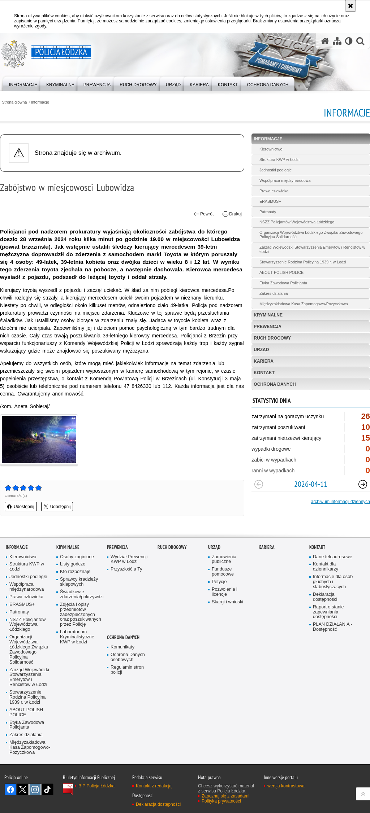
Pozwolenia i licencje (224, 592)
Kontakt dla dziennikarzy (325, 567)
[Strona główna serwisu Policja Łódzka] (325, 40)
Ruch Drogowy (272, 338)
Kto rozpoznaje (75, 571)
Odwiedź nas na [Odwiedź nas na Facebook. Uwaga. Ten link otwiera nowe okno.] (10, 789)
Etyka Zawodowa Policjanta (283, 283)
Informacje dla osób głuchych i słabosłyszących (333, 581)
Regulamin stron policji (127, 670)
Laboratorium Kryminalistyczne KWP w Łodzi (77, 637)
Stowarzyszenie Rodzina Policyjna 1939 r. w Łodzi (302, 262)
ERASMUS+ (270, 201)
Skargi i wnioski (227, 602)
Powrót (204, 214)
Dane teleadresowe (332, 557)
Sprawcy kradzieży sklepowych (79, 582)
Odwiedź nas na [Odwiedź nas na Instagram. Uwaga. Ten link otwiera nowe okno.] (35, 789)
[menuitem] (23, 83)
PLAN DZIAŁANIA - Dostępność (332, 627)
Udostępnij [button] (20, 506)
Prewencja (267, 326)
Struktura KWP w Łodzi (279, 159)
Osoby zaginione (77, 557)
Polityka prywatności (221, 801)
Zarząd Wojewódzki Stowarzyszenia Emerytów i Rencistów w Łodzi (312, 249)
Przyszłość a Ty (126, 569)
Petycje (219, 582)
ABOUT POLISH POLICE (281, 272)
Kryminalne (268, 315)
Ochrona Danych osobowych (128, 657)
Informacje (40, 102)
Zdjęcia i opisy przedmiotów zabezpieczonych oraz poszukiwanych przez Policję (80, 614)
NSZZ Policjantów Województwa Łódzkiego (296, 222)
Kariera (264, 361)
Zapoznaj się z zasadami (225, 796)
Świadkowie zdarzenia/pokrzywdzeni (81, 594)
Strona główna (14, 102)
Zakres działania (273, 293)
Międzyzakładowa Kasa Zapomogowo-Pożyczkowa (303, 304)
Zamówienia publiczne (224, 559)
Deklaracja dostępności (325, 597)
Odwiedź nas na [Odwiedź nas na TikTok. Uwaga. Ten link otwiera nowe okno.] (47, 789)
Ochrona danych (275, 384)
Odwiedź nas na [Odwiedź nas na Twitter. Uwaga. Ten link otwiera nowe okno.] (23, 789)
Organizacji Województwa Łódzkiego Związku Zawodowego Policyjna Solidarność (310, 234)
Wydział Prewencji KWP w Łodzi (129, 559)
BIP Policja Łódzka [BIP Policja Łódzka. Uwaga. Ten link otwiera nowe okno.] (96, 785)
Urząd (261, 349)
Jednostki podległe (275, 170)
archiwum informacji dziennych (340, 501)
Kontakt (264, 372)
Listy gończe (72, 564)
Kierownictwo (271, 149)
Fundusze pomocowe (223, 572)
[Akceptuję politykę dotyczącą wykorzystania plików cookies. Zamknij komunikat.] (350, 6)
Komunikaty (122, 647)
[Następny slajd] (363, 484)
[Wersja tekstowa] (349, 40)
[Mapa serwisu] (337, 40)
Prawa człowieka (273, 191)
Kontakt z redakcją (154, 785)
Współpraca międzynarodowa (285, 180)
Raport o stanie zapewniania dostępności (328, 612)
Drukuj (232, 214)
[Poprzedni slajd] (258, 484)
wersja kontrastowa (286, 785)
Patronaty (267, 212)
